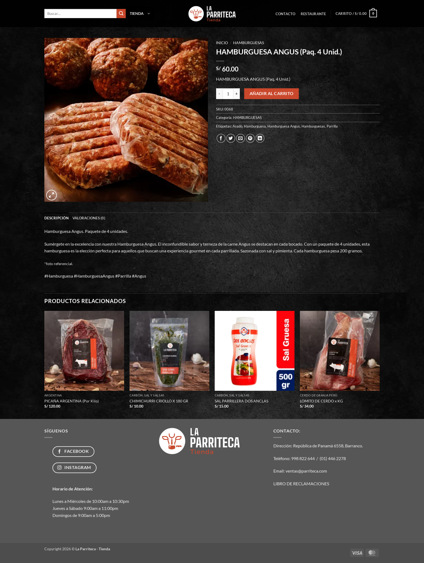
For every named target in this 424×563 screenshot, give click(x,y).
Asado (237, 126)
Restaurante (313, 14)
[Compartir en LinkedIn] (260, 138)
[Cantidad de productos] (228, 93)
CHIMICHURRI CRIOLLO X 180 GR (159, 401)
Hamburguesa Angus (283, 126)
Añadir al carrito (272, 93)
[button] (140, 13)
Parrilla (332, 126)
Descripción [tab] (56, 218)
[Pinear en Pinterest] (250, 138)
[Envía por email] (240, 138)
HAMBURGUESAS (248, 43)
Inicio (222, 43)
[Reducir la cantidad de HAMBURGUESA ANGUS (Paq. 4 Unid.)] (219, 93)
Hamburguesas (313, 126)
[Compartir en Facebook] (221, 138)
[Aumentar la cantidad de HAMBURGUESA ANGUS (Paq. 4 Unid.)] (236, 93)
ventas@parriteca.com (306, 470)
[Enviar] (121, 13)
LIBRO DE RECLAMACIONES (301, 483)
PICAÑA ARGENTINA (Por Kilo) (71, 401)
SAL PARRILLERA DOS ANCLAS (241, 401)
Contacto (286, 14)
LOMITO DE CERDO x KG (321, 401)
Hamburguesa (255, 126)
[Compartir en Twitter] (230, 138)
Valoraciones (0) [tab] (88, 218)
